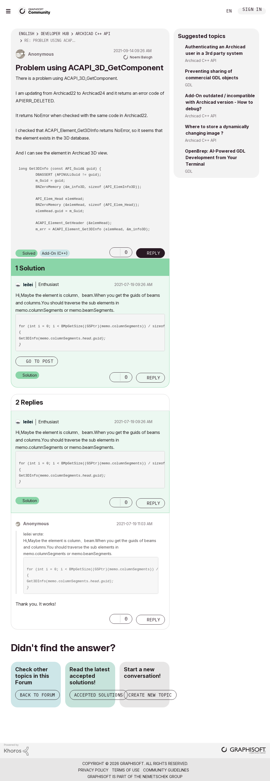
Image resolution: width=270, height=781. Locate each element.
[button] (115, 252)
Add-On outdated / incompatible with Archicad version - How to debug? (220, 102)
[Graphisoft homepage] (243, 750)
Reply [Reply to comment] (153, 377)
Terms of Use (126, 770)
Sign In (252, 10)
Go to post (39, 361)
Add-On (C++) (55, 253)
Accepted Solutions (98, 695)
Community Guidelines (166, 770)
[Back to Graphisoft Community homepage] (36, 10)
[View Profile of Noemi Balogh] (141, 57)
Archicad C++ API (200, 60)
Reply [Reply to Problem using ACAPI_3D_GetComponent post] (153, 253)
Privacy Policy (93, 770)
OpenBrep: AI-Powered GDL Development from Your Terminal (215, 157)
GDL (188, 85)
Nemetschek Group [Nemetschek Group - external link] (163, 776)
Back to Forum (37, 695)
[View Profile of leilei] (28, 284)
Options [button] (161, 34)
